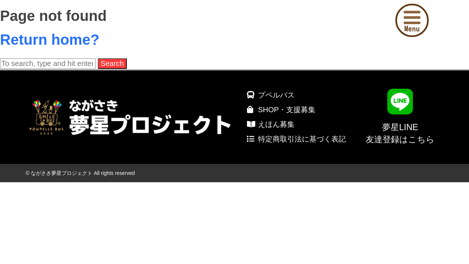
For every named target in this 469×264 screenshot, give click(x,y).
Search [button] (112, 63)
